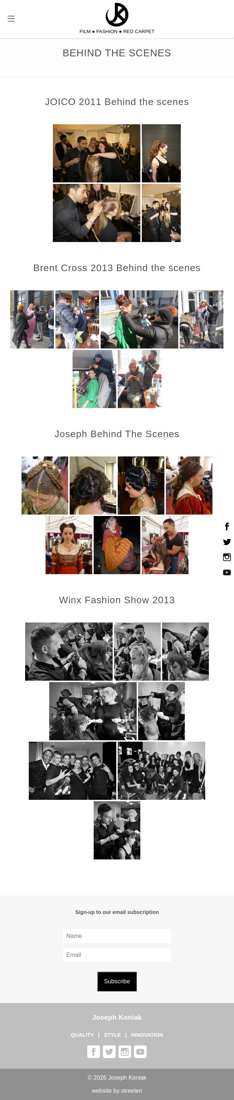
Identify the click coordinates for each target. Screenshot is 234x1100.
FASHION (107, 31)
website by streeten (117, 1091)
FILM (84, 31)
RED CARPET (139, 31)
